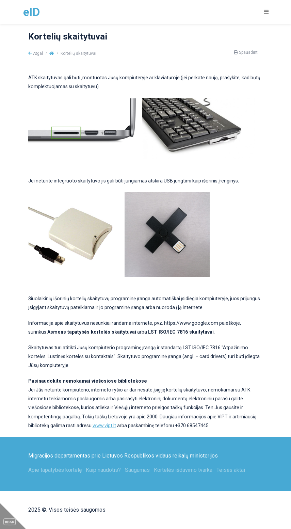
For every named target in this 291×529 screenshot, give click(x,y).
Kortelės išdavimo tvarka (183, 470)
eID (31, 12)
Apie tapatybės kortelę (55, 470)
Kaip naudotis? (103, 470)
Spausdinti (246, 52)
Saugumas (137, 470)
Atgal (35, 53)
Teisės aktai (230, 470)
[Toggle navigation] (264, 12)
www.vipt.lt (104, 425)
